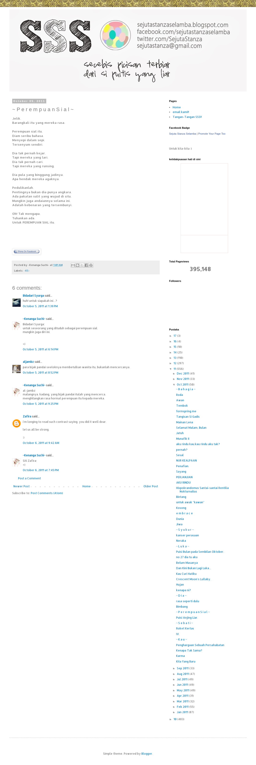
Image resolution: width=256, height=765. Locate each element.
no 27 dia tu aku (187, 557)
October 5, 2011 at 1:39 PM (40, 306)
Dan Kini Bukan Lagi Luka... (193, 568)
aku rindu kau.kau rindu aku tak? (198, 444)
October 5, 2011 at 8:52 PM (40, 372)
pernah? (181, 449)
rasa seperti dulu (187, 601)
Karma (180, 656)
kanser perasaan (187, 535)
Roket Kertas (185, 628)
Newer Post (21, 486)
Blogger (146, 753)
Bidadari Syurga (33, 295)
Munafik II (182, 438)
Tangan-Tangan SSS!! (187, 117)
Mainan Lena (184, 422)
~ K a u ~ (181, 639)
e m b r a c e (184, 513)
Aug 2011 (183, 674)
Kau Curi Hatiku (186, 574)
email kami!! (181, 112)
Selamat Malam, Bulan (191, 427)
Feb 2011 (183, 706)
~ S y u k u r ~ (185, 529)
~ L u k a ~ (182, 546)
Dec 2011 (183, 373)
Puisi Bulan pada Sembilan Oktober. (200, 551)
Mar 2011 (183, 701)
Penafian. (182, 466)
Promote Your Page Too (211, 133)
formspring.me (186, 411)
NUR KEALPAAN (186, 460)
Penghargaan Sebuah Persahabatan (200, 645)
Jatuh (180, 433)
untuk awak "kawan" (190, 502)
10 (175, 719)
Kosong (181, 508)
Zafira (27, 416)
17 (175, 335)
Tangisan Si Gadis (188, 416)
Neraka (181, 540)
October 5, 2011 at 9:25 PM (40, 403)
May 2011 (183, 690)
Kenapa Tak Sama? (189, 650)
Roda (179, 395)
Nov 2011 (183, 379)
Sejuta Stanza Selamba (182, 133)
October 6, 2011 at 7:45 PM (41, 470)
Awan (180, 400)
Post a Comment (29, 478)
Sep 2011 (183, 668)
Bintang (181, 497)
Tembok (182, 405)
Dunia (180, 519)
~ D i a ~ (181, 595)
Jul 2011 (182, 679)
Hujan (180, 584)
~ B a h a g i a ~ (185, 389)
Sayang (181, 471)
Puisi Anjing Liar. (187, 617)
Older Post (151, 486)
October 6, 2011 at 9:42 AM (41, 443)
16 (175, 341)
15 (175, 346)
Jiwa (179, 524)
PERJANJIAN (184, 477)
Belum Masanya (187, 562)
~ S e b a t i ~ (184, 623)
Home (86, 486)
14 (175, 352)
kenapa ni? (183, 590)
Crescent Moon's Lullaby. (193, 579)
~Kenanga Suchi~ (34, 319)
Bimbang (182, 606)
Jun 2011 (183, 684)
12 (175, 363)
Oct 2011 (183, 384)
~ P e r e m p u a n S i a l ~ (193, 612)
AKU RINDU (183, 482)
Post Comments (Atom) (47, 493)
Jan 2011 (183, 712)
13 (175, 358)
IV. (178, 634)
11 (175, 369)
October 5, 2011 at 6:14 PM (40, 349)
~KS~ (27, 270)
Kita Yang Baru (185, 661)
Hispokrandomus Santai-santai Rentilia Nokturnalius (202, 489)
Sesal (180, 455)
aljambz (28, 362)
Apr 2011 (183, 695)
